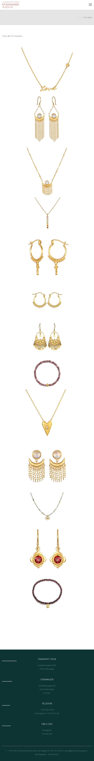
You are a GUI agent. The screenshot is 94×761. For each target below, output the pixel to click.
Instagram (47, 730)
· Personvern (52, 754)
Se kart (47, 693)
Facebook (47, 734)
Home (79, 17)
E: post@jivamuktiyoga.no (74, 751)
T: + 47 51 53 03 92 (14, 751)
